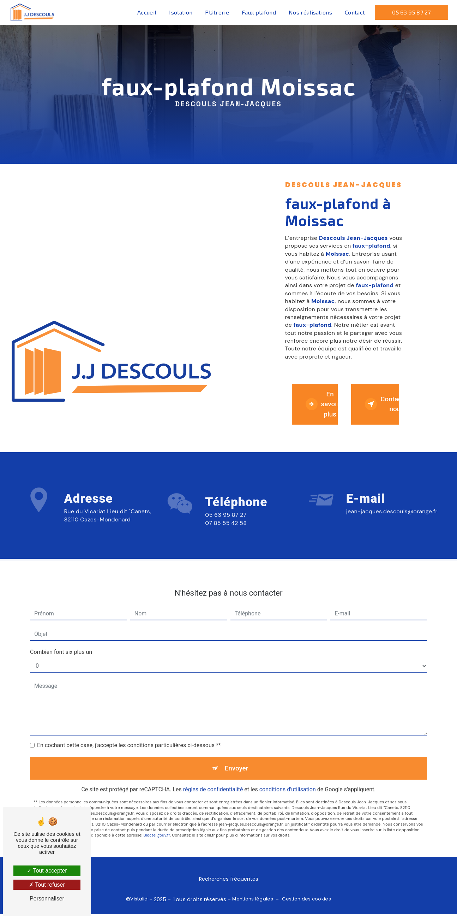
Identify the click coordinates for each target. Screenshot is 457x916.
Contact (354, 12)
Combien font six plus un (61, 646)
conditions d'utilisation (287, 784)
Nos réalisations (310, 12)
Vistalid (139, 901)
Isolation (180, 12)
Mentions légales (252, 901)
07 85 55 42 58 (226, 532)
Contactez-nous (382, 405)
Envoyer (236, 762)
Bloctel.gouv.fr (157, 829)
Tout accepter (47, 871)
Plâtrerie (217, 12)
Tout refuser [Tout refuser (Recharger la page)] (47, 885)
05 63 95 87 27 (411, 12)
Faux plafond (258, 12)
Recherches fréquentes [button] (228, 881)
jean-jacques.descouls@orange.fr (392, 505)
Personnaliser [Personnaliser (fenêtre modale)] (47, 899)
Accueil (146, 12)
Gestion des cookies (306, 901)
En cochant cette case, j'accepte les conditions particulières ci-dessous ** (129, 739)
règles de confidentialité (213, 784)
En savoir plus (322, 404)
